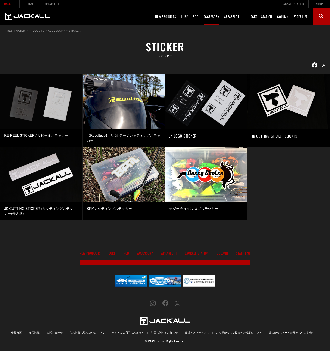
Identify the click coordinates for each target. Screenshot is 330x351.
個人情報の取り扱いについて (87, 332)
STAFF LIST (301, 16)
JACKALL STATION (293, 3)
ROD (195, 16)
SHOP (319, 3)
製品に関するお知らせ (164, 332)
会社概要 (16, 332)
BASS (9, 3)
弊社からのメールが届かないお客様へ (292, 332)
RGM (30, 3)
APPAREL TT (52, 3)
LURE (184, 16)
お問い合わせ (55, 332)
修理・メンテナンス (197, 332)
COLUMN (283, 16)
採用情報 (34, 332)
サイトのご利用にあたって (128, 332)
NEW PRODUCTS (165, 16)
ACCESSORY (211, 16)
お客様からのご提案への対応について (239, 332)
